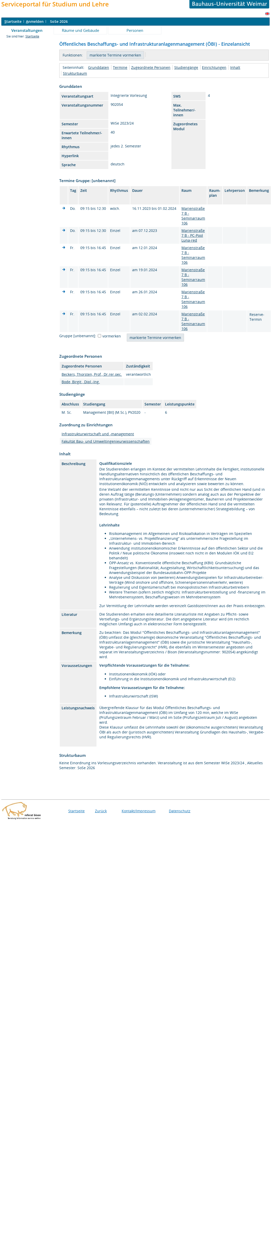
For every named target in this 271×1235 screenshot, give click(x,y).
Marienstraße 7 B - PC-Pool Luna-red (193, 235)
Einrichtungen (214, 67)
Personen (135, 30)
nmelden (35, 21)
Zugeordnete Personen (150, 67)
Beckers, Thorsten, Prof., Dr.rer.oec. (92, 374)
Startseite (32, 36)
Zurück (101, 810)
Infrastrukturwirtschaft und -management (98, 433)
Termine (120, 67)
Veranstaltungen (27, 30)
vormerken (111, 336)
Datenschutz (179, 810)
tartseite (13, 21)
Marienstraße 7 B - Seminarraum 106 (193, 215)
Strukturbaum (75, 73)
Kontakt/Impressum (139, 810)
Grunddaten (98, 67)
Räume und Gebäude (80, 30)
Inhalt (235, 67)
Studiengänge (186, 67)
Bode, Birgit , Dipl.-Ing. (81, 381)
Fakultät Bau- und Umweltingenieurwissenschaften (106, 441)
